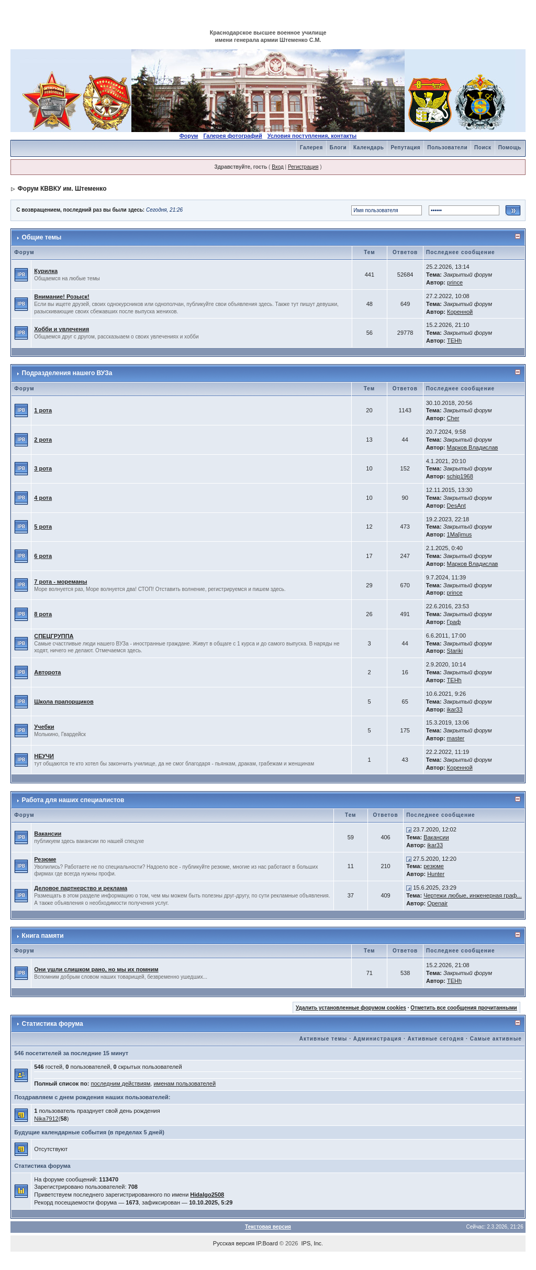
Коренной (460, 312)
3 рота (43, 468)
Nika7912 (46, 1118)
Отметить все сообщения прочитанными (463, 1008)
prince (455, 282)
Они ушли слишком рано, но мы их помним (96, 969)
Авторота (47, 672)
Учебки (44, 727)
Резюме (45, 859)
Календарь (368, 147)
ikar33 (455, 709)
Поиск (483, 147)
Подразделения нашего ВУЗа (67, 373)
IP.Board (266, 1243)
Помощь (509, 147)
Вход (278, 167)
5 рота (43, 526)
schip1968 (460, 476)
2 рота (43, 439)
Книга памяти (43, 935)
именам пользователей (184, 1083)
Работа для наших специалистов (73, 800)
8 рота (43, 614)
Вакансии (47, 833)
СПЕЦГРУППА (53, 636)
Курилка (46, 271)
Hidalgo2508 (207, 1194)
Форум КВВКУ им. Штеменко (62, 188)
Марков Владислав (472, 447)
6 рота (43, 556)
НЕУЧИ (44, 756)
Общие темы (42, 237)
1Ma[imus (459, 534)
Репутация (405, 147)
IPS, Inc (312, 1243)
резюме (433, 866)
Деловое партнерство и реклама (80, 888)
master (456, 738)
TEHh (454, 340)
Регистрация (303, 167)
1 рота (43, 410)
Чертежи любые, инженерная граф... (472, 895)
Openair (437, 903)
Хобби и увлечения (61, 329)
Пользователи (447, 147)
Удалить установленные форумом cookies (351, 1008)
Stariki (455, 651)
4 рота (43, 498)
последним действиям (120, 1083)
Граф (454, 622)
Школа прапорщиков (63, 701)
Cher (453, 418)
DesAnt (456, 505)
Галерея (311, 147)
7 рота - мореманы (60, 581)
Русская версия (233, 1243)
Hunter (435, 874)
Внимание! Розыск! (62, 296)
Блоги (338, 147)
